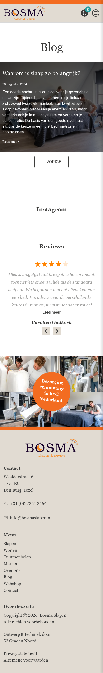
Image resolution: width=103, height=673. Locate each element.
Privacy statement (20, 653)
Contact (11, 590)
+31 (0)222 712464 (28, 503)
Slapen (10, 543)
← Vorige (51, 162)
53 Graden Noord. (20, 641)
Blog (8, 577)
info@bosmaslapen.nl (31, 518)
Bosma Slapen (53, 615)
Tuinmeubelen (17, 557)
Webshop (12, 583)
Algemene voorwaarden (26, 660)
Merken (11, 563)
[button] (46, 331)
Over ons (12, 570)
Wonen (10, 550)
